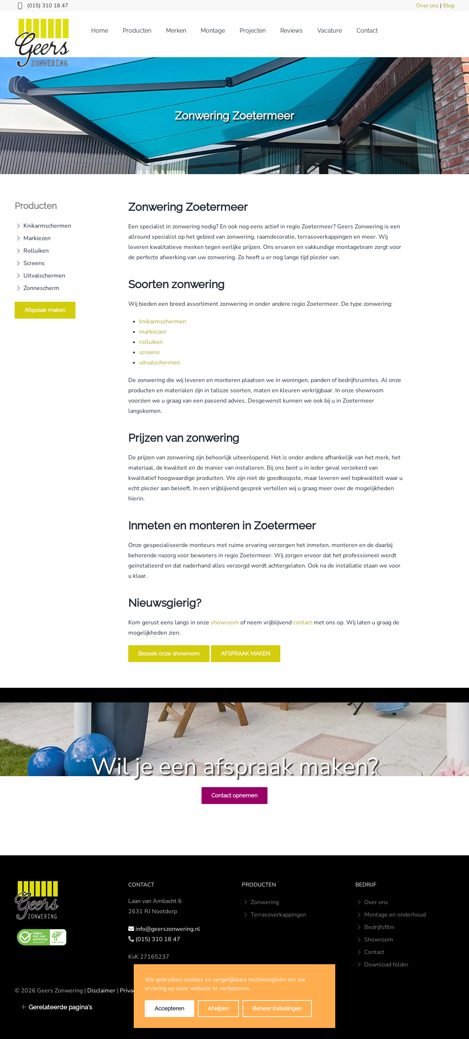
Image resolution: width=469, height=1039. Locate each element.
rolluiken (151, 342)
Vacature (329, 30)
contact (302, 622)
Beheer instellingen (277, 1008)
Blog (448, 5)
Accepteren (169, 1008)
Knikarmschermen (43, 226)
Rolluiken (32, 251)
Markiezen (33, 238)
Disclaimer (101, 991)
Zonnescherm (37, 288)
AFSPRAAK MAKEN (245, 653)
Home (99, 30)
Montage (213, 30)
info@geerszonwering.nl (168, 929)
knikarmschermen (162, 321)
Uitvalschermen (40, 276)
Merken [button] (176, 30)
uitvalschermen (159, 363)
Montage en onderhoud (390, 915)
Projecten (253, 30)
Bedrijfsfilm (375, 927)
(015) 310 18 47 (47, 5)
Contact (367, 30)
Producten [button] (137, 30)
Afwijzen (218, 1008)
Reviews (291, 30)
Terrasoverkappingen (274, 915)
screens (149, 352)
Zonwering (260, 902)
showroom (225, 622)
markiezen (152, 332)
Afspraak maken (45, 310)
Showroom (374, 940)
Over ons (427, 5)
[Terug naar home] (42, 43)
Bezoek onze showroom (169, 653)
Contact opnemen (234, 795)
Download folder (382, 965)
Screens (30, 263)
